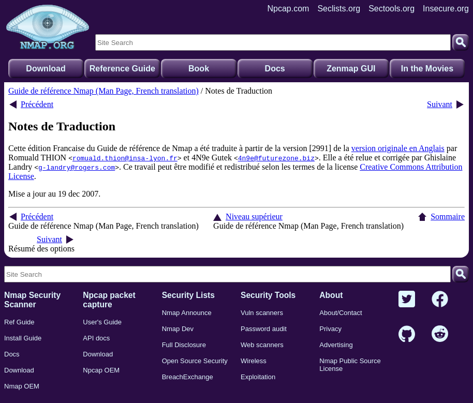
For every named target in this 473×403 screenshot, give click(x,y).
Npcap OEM (101, 370)
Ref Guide (19, 322)
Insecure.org (446, 8)
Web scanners (262, 345)
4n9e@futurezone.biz (276, 157)
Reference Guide (122, 68)
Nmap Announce (187, 313)
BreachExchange (187, 377)
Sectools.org (391, 8)
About (331, 295)
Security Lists (188, 295)
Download (45, 68)
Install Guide (22, 338)
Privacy (330, 329)
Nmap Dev (178, 329)
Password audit (264, 329)
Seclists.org (338, 8)
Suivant (439, 104)
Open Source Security (195, 361)
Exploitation (258, 377)
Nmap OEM (21, 386)
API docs (96, 338)
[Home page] (47, 27)
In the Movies (427, 68)
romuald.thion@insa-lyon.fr (125, 157)
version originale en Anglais (398, 148)
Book (198, 68)
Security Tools (268, 295)
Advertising (335, 345)
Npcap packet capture (109, 300)
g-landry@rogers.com (76, 167)
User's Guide (102, 322)
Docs (275, 68)
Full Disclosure (184, 345)
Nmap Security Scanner (32, 300)
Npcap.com (288, 8)
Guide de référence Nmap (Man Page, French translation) (103, 90)
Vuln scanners (262, 313)
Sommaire (448, 216)
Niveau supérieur (254, 216)
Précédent (37, 104)
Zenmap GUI (351, 68)
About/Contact (340, 313)
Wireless (254, 361)
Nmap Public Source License (350, 364)
